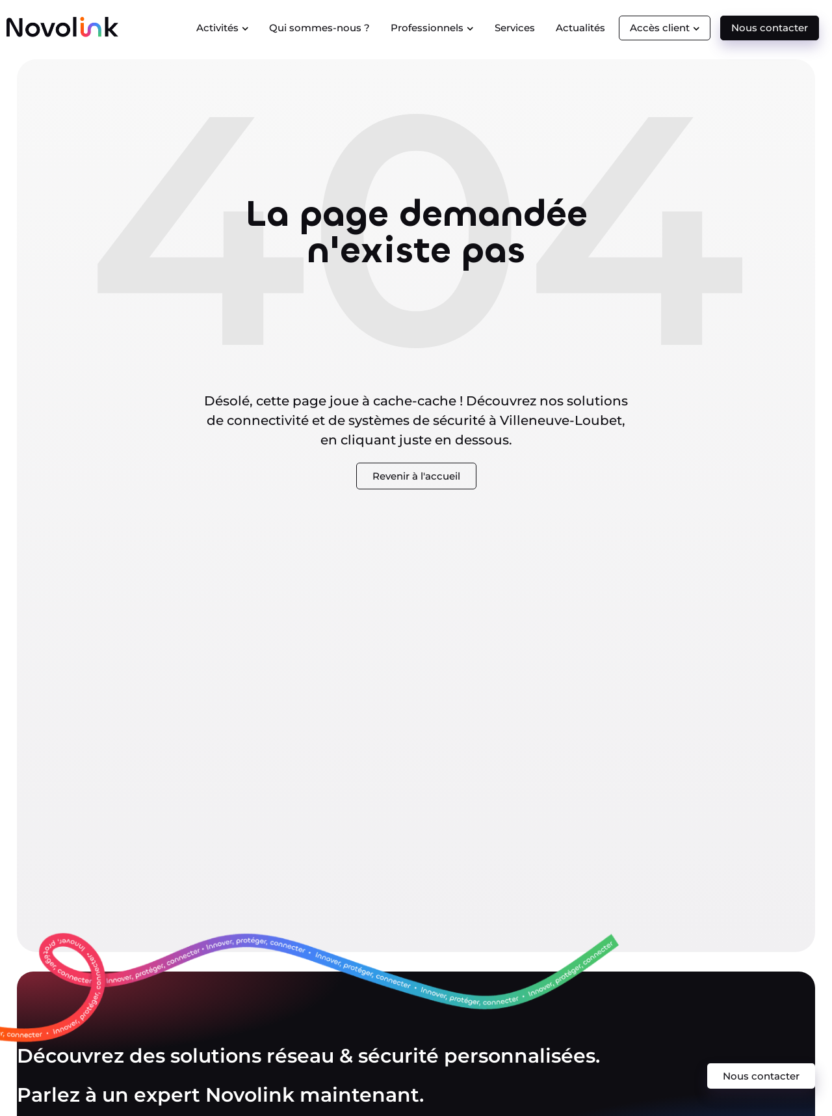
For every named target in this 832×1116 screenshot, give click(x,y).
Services (515, 27)
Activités (222, 28)
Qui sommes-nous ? (319, 27)
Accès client (665, 28)
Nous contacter (769, 27)
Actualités (580, 27)
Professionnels (432, 28)
